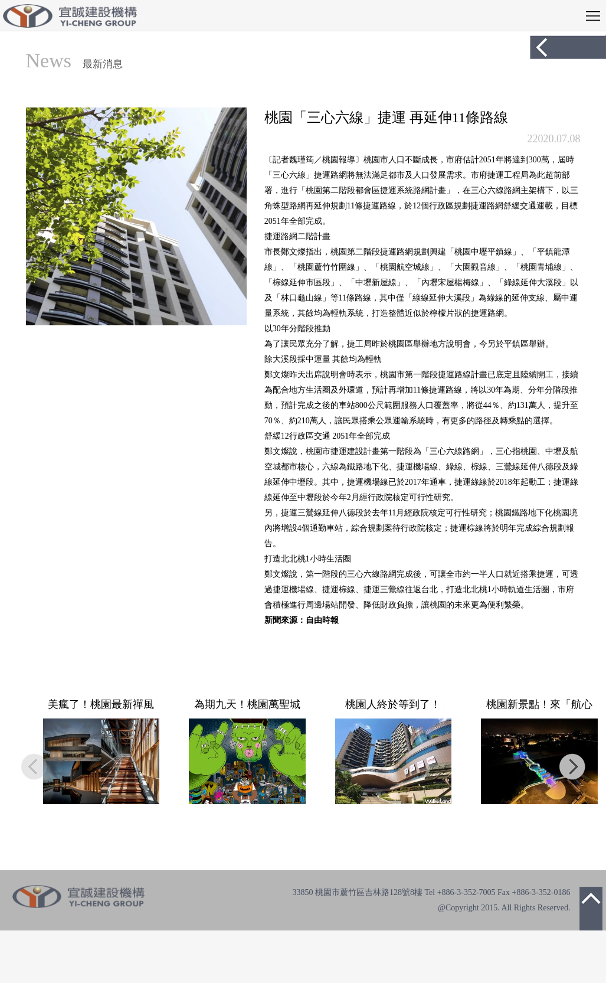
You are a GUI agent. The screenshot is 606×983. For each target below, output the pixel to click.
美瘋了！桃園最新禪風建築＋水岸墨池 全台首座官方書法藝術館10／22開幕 (101, 704)
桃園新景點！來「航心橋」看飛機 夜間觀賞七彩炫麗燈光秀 (539, 704)
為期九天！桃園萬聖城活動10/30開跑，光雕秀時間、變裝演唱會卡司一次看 (247, 704)
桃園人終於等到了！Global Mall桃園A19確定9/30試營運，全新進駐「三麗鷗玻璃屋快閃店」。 (393, 704)
